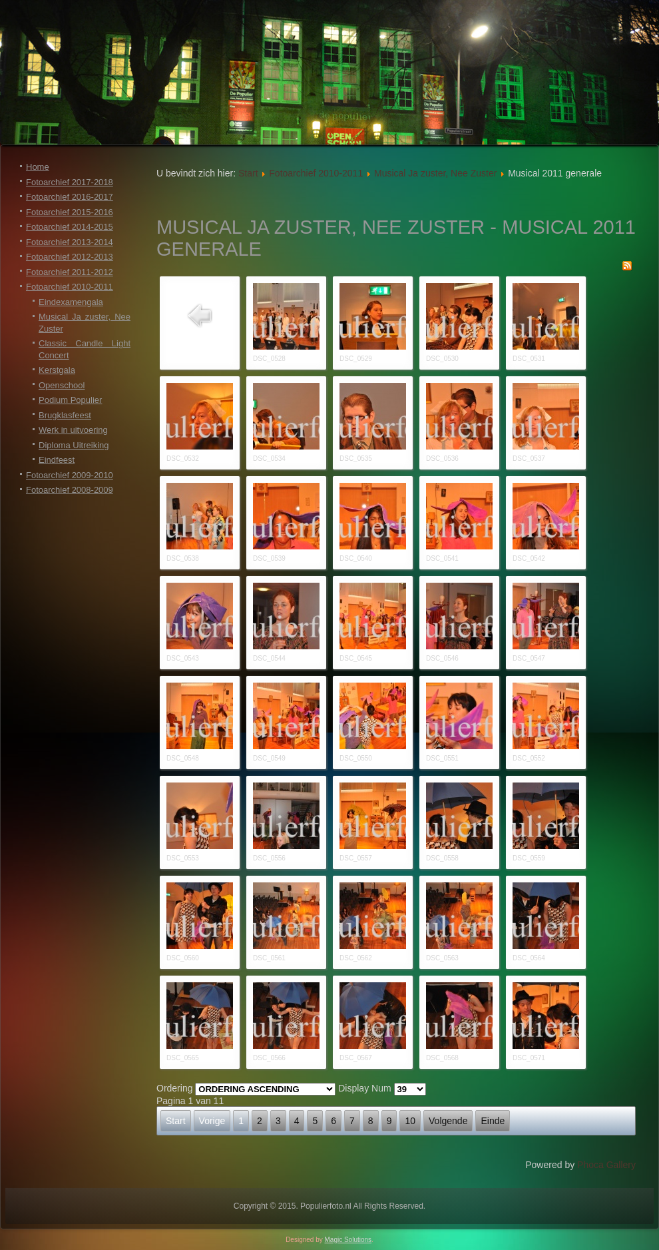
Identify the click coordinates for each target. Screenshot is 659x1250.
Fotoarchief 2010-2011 (69, 287)
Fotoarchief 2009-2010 (69, 475)
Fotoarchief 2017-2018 (69, 182)
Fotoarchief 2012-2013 (69, 257)
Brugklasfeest (65, 415)
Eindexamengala (71, 302)
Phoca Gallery (606, 1164)
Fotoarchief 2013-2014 (69, 242)
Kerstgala (57, 370)
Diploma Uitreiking (74, 445)
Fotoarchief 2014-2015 (69, 227)
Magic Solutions (348, 1239)
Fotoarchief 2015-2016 (69, 212)
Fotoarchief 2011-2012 (69, 272)
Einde (493, 1120)
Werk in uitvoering (73, 430)
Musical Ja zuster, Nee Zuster (435, 173)
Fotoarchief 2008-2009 (69, 490)
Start (248, 173)
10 (410, 1120)
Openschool (62, 385)
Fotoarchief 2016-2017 (69, 197)
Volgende (448, 1120)
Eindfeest (57, 460)
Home (37, 167)
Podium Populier (70, 400)
